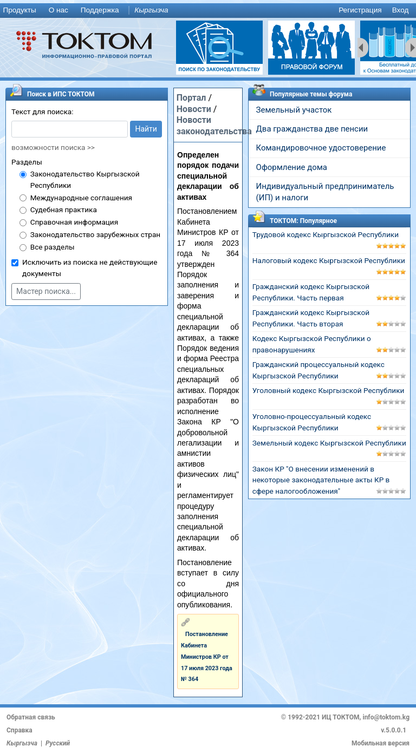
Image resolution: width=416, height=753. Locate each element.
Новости (194, 109)
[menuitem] (21, 10)
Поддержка (100, 10)
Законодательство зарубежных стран (95, 234)
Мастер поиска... (46, 291)
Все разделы (52, 247)
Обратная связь (30, 717)
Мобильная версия (381, 743)
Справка (19, 730)
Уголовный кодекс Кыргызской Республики (328, 390)
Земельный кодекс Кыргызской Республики (329, 442)
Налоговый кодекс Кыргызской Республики (328, 260)
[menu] (208, 10)
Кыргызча (151, 10)
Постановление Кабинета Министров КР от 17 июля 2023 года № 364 (206, 657)
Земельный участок (294, 110)
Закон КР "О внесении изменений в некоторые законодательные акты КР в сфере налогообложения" (321, 480)
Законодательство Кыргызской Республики (85, 179)
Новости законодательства (214, 125)
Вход (400, 10)
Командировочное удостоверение (321, 148)
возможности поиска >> (53, 147)
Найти (146, 129)
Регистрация (360, 10)
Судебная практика (63, 209)
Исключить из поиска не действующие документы (89, 268)
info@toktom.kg (386, 717)
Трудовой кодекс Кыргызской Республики (325, 234)
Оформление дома (291, 167)
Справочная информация (74, 222)
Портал (191, 98)
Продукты (19, 10)
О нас (58, 10)
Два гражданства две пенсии (312, 129)
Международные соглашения (81, 197)
